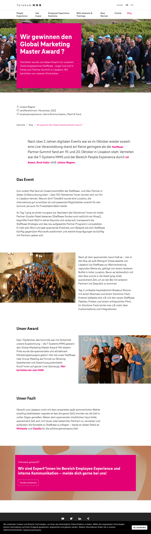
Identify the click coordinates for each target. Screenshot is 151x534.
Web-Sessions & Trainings (84, 14)
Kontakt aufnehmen (28, 482)
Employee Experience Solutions (58, 14)
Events (118, 13)
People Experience (22, 14)
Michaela (22, 428)
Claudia (37, 428)
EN (132, 5)
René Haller (43, 162)
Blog (129, 13)
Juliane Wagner (66, 162)
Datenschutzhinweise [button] (32, 530)
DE (127, 5)
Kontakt (120, 5)
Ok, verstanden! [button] (139, 527)
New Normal (104, 14)
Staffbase (117, 147)
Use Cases (38, 14)
